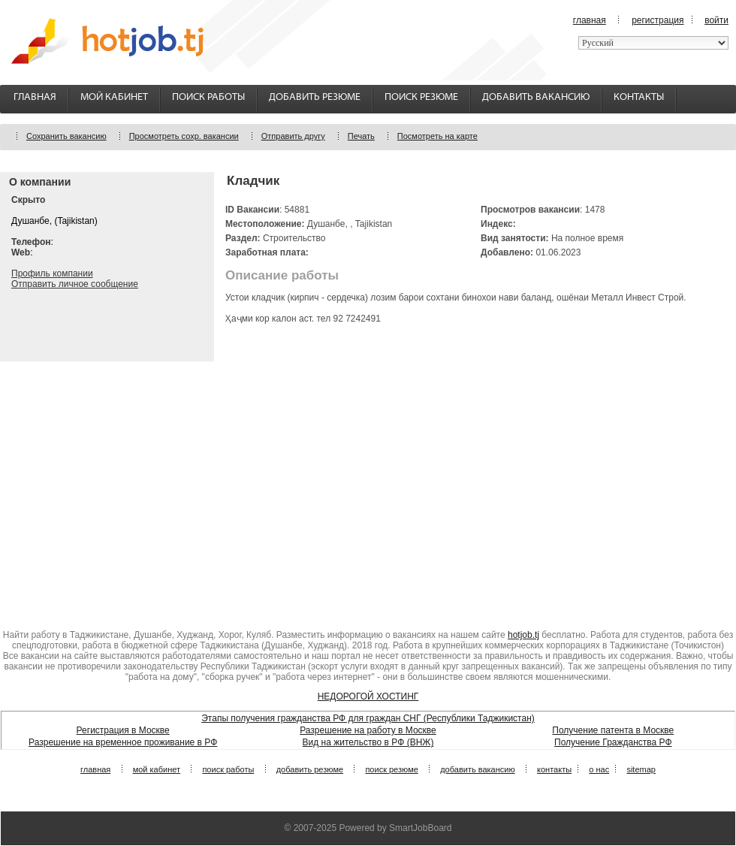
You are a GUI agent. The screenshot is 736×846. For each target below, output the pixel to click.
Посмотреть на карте (437, 135)
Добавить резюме (314, 97)
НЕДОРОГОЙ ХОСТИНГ (368, 696)
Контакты (639, 97)
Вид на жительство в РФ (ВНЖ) (368, 742)
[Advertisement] (368, 489)
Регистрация (657, 20)
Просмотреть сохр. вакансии (184, 135)
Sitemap (641, 769)
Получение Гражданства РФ (613, 742)
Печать (361, 135)
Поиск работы (208, 97)
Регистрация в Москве (123, 730)
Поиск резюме (421, 97)
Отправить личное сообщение (74, 284)
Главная (589, 20)
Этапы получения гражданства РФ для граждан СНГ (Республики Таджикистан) (368, 718)
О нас (599, 769)
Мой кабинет (114, 97)
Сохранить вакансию (66, 135)
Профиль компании (52, 273)
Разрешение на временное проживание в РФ (123, 742)
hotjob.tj (523, 635)
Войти (716, 20)
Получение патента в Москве (613, 730)
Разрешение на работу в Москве (368, 730)
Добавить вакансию (536, 97)
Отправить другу (293, 135)
